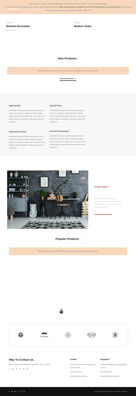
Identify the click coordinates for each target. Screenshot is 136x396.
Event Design (65, 9)
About (27, 9)
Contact (75, 9)
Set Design (53, 9)
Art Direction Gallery (39, 9)
